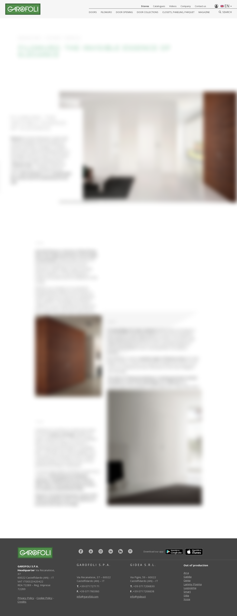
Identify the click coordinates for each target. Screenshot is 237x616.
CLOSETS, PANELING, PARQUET (178, 12)
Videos (173, 6)
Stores (145, 6)
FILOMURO (106, 12)
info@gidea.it (138, 596)
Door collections (147, 12)
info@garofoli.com (87, 596)
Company (186, 6)
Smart (187, 591)
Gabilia (187, 576)
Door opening (124, 12)
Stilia (186, 595)
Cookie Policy (44, 598)
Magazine (204, 12)
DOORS (93, 12)
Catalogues (159, 6)
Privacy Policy (26, 598)
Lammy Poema (193, 584)
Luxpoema (190, 588)
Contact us (200, 6)
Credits (22, 601)
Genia (187, 580)
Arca (186, 573)
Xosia (187, 599)
